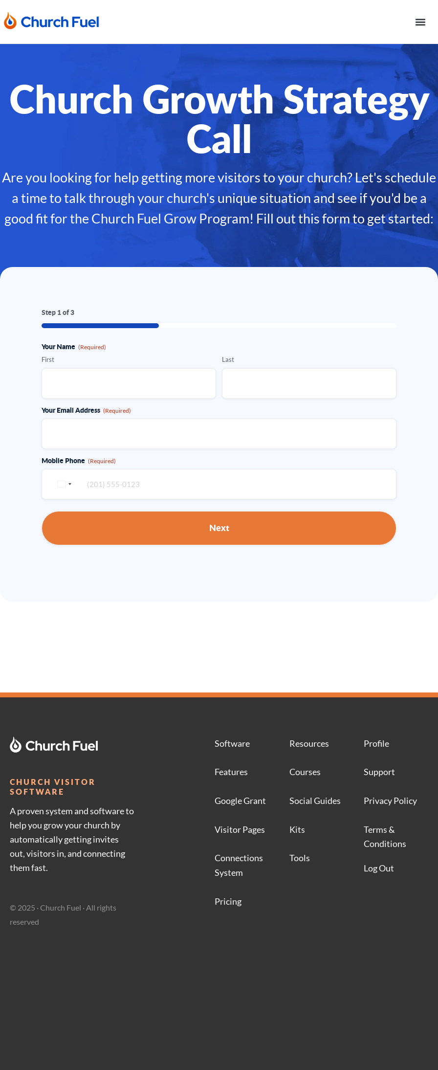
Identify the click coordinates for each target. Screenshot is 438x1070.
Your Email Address (86, 410)
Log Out (379, 868)
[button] (420, 22)
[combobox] (63, 484)
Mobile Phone (79, 460)
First (48, 359)
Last (228, 359)
